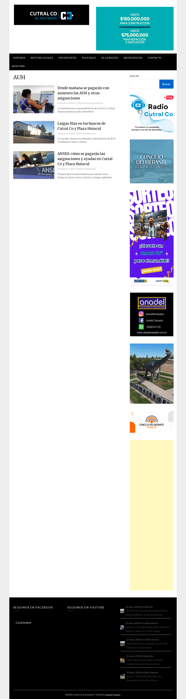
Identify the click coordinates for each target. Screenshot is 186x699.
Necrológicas (133, 57)
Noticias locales (41, 57)
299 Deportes (67, 57)
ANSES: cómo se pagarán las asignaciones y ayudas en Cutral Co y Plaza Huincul (85, 159)
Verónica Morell (94, 103)
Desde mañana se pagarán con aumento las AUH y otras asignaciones (83, 93)
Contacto (154, 57)
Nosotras (18, 66)
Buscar (134, 76)
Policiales (89, 57)
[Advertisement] (152, 515)
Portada (19, 57)
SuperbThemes (112, 694)
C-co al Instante (23, 622)
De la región (109, 57)
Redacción (90, 133)
